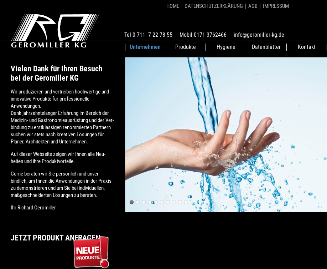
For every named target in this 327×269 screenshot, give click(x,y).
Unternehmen (145, 47)
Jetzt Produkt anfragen (55, 237)
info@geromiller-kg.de (259, 34)
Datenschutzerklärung (214, 6)
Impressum (276, 6)
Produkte (185, 47)
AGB (253, 6)
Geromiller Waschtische (131, 202)
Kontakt (307, 47)
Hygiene (226, 47)
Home (172, 6)
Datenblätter (266, 47)
